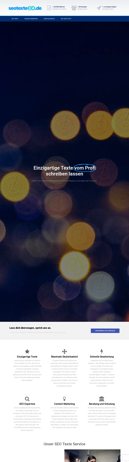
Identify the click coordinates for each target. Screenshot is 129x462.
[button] (105, 331)
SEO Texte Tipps (66, 18)
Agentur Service (49, 18)
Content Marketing (31, 18)
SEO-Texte (15, 18)
